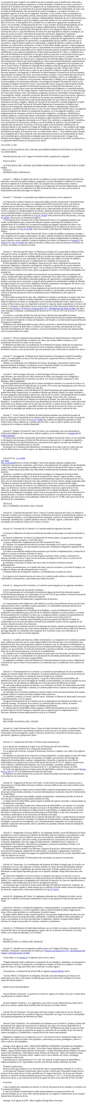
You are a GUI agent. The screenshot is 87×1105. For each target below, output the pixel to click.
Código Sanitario (8, 435)
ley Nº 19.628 (41, 215)
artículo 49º (73, 433)
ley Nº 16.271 (53, 889)
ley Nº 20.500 (26, 229)
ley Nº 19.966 (36, 420)
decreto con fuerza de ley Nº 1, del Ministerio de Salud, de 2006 (49, 308)
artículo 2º (23, 957)
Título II (4, 243)
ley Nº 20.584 (18, 243)
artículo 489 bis (57, 971)
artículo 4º (17, 308)
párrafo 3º (76, 240)
